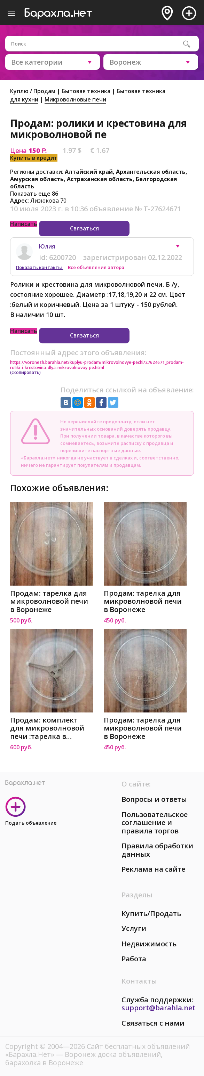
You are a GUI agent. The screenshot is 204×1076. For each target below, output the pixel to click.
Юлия (47, 246)
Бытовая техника (86, 91)
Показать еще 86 (34, 193)
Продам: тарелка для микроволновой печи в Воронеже (49, 601)
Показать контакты (39, 267)
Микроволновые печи (75, 99)
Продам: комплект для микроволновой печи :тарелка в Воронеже (47, 728)
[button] (181, 247)
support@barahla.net (158, 1007)
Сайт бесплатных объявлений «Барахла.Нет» (97, 1050)
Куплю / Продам (32, 91)
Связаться (84, 228)
